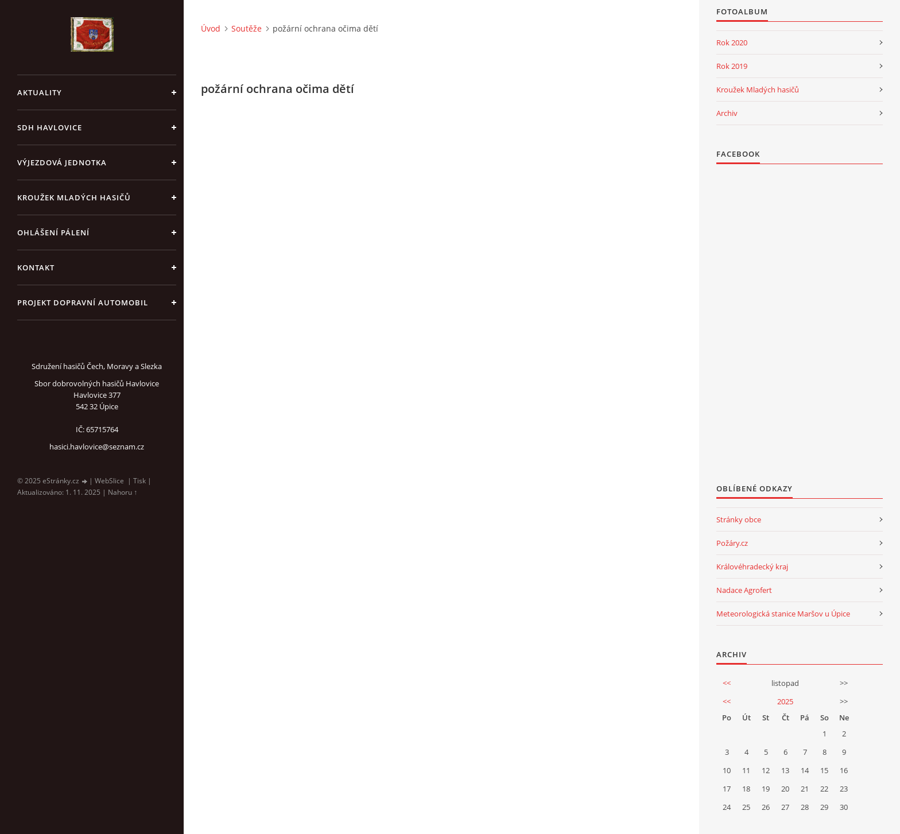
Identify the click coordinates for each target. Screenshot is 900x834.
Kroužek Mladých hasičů (757, 89)
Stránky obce (738, 519)
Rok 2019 (731, 66)
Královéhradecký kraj (752, 566)
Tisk (139, 481)
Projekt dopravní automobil (82, 302)
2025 (785, 701)
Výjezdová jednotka (62, 162)
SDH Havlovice (49, 127)
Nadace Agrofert (744, 590)
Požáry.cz (732, 543)
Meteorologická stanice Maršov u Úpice (783, 613)
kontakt (36, 267)
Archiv (727, 113)
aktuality (39, 92)
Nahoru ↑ (122, 492)
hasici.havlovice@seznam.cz (96, 446)
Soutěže (246, 28)
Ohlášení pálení (53, 232)
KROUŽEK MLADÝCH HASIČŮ (74, 197)
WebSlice (109, 481)
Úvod (210, 28)
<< (727, 683)
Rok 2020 (731, 42)
